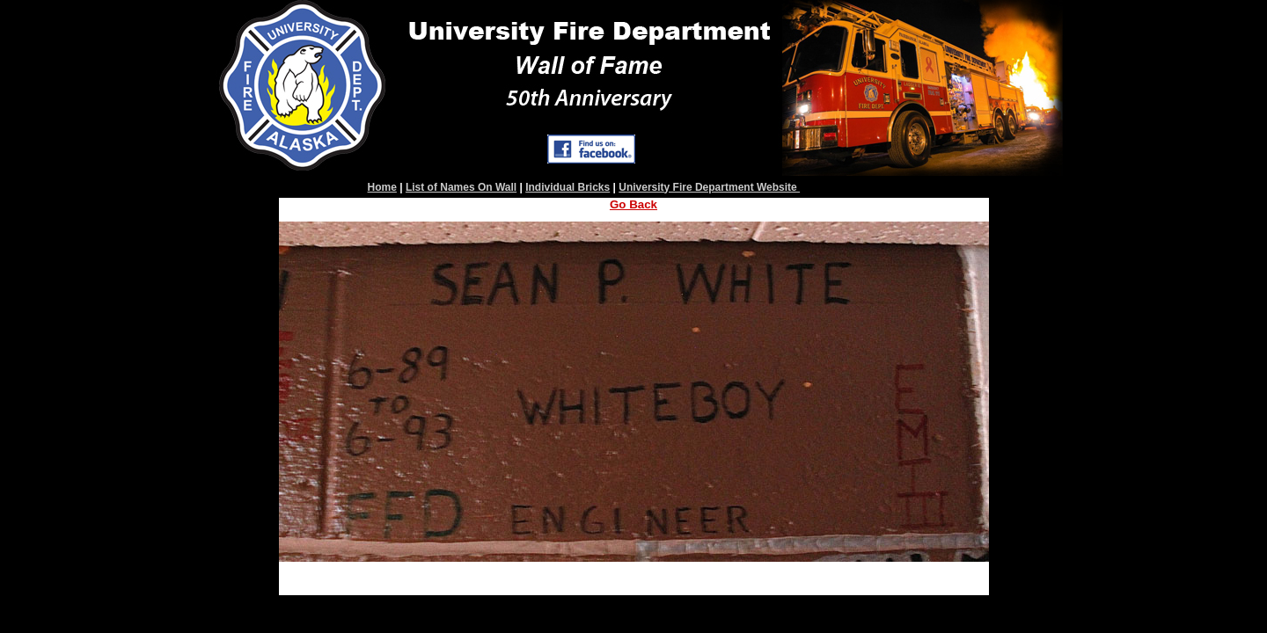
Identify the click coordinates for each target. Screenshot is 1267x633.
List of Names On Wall (461, 187)
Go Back (633, 204)
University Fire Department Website (709, 187)
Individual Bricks (567, 187)
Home (382, 187)
